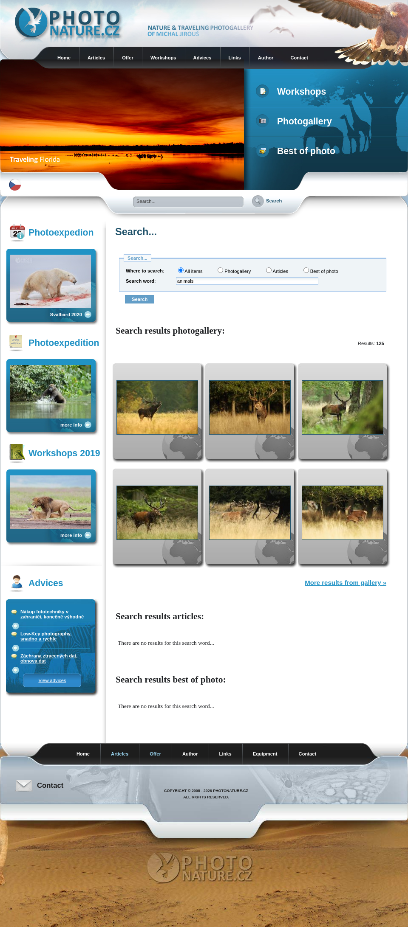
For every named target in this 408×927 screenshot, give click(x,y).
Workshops (163, 57)
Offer (127, 57)
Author (266, 57)
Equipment (265, 753)
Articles (96, 57)
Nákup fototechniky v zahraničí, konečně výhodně (52, 614)
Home (64, 57)
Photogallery (295, 121)
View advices (52, 680)
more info (71, 424)
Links (235, 57)
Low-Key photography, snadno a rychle (45, 636)
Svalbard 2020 (66, 314)
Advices (202, 57)
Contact (299, 57)
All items (190, 270)
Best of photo (297, 151)
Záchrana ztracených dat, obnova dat (48, 658)
